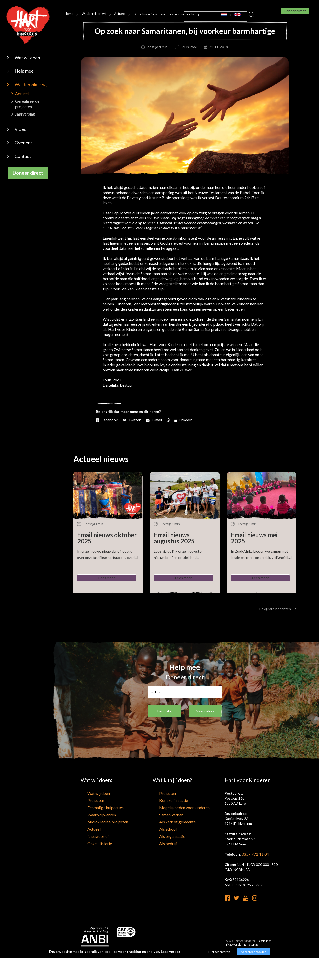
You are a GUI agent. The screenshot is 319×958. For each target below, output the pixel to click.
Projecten (88, 803)
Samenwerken (163, 815)
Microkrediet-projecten (98, 822)
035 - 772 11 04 (254, 857)
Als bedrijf (160, 841)
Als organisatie (164, 834)
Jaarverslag (25, 113)
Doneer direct (28, 173)
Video (20, 129)
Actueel (22, 93)
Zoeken (252, 16)
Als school (160, 828)
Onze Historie (91, 841)
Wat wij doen (27, 57)
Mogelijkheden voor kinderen (174, 809)
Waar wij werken (93, 815)
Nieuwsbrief (89, 834)
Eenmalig (165, 713)
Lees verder (170, 951)
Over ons (24, 142)
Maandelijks (205, 713)
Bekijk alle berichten (277, 611)
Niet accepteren (219, 952)
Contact (23, 156)
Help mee (24, 71)
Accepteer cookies (253, 952)
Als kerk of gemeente (168, 822)
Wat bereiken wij (31, 84)
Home (68, 13)
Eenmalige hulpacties (96, 809)
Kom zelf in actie (165, 803)
